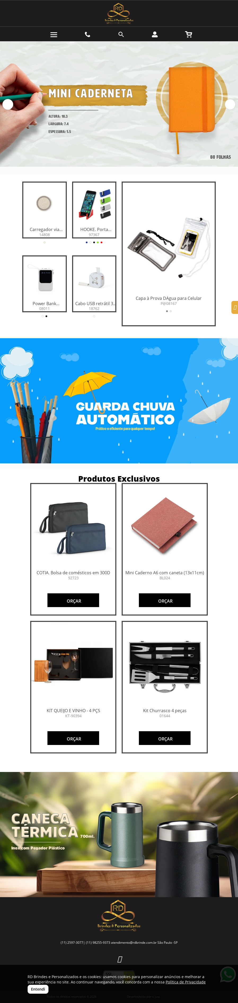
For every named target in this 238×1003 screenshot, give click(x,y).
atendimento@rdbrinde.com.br (134, 942)
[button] (7, 104)
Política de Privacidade (186, 981)
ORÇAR (73, 601)
